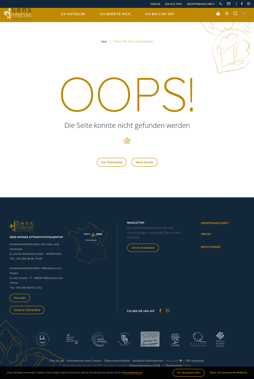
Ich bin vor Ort (160, 17)
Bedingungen (174, 366)
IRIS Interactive (195, 361)
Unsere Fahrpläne (27, 311)
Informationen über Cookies (84, 361)
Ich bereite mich (115, 17)
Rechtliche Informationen (147, 361)
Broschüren (210, 247)
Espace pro (180, 4)
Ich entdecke (73, 17)
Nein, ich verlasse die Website (227, 373)
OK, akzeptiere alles (188, 373)
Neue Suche (144, 163)
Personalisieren (133, 373)
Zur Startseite (111, 163)
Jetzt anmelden (143, 248)
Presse (163, 4)
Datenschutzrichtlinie (117, 361)
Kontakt (20, 298)
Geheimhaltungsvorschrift (144, 366)
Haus (104, 41)
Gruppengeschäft (203, 4)
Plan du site (57, 361)
